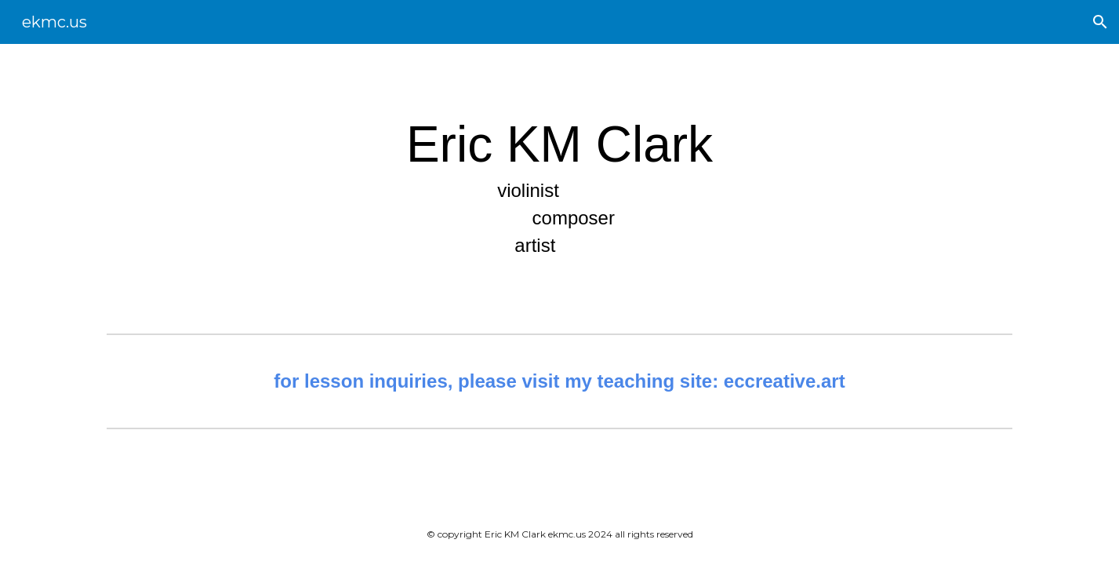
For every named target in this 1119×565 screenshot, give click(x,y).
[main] (560, 185)
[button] (1100, 22)
